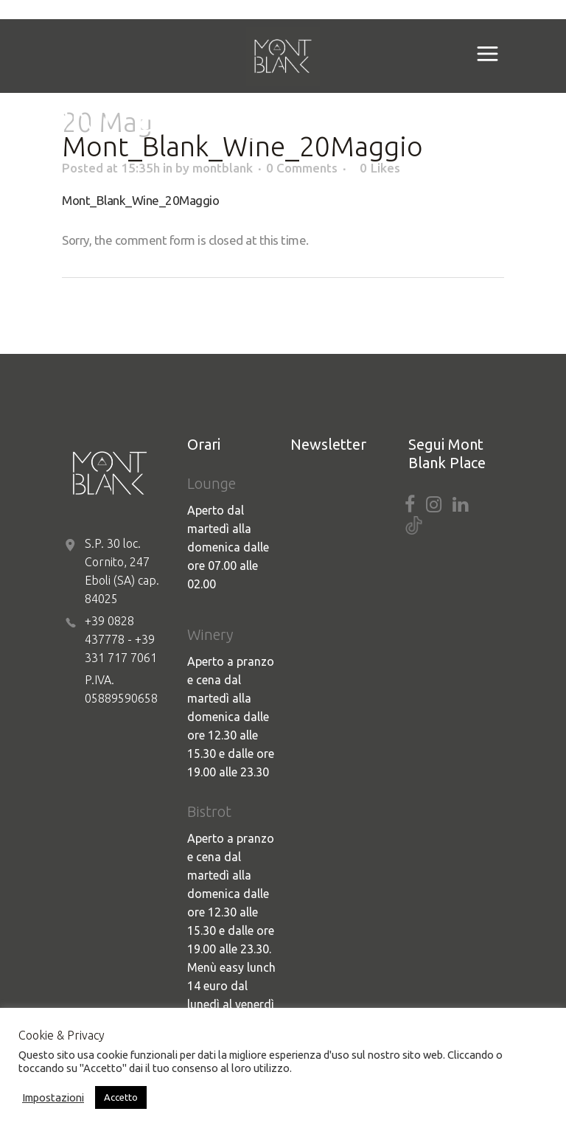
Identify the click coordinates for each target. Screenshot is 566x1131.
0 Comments (302, 168)
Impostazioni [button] (53, 1097)
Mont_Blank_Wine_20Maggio (140, 200)
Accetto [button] (121, 1097)
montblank (222, 168)
